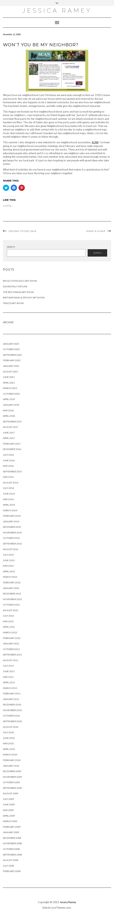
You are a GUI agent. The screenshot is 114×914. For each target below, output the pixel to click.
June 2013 (9, 560)
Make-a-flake (95, 231)
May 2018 (8, 410)
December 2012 (12, 593)
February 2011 (11, 693)
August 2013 (10, 549)
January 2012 (11, 643)
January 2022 (11, 365)
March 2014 (10, 510)
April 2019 (9, 399)
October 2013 (11, 538)
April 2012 (9, 626)
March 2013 (10, 576)
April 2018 (9, 415)
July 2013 (8, 554)
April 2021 (9, 382)
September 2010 (12, 721)
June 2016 (9, 460)
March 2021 (10, 388)
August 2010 (10, 726)
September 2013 (12, 543)
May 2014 (8, 499)
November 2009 (12, 776)
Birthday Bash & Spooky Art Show (24, 297)
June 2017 (9, 432)
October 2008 (11, 849)
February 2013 (11, 582)
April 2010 (9, 749)
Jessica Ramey (57, 10)
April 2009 (9, 815)
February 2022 (11, 360)
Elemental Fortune (15, 286)
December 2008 (12, 837)
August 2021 (10, 371)
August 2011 (10, 660)
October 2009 (11, 782)
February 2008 (11, 871)
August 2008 (10, 860)
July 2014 (8, 488)
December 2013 (12, 526)
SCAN (95, 142)
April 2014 (9, 504)
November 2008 (12, 843)
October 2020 (11, 393)
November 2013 (12, 532)
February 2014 (11, 515)
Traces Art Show (13, 303)
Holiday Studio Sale (23, 231)
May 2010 (8, 743)
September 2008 (12, 854)
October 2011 (11, 649)
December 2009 (12, 771)
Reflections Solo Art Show (20, 280)
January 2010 (11, 765)
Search (11, 247)
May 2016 (8, 465)
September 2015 (12, 471)
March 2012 (10, 632)
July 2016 (8, 454)
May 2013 (8, 565)
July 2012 (8, 615)
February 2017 (11, 443)
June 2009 (9, 804)
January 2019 (11, 404)
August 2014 (10, 482)
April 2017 (9, 438)
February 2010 (11, 760)
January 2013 (11, 588)
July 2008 (8, 865)
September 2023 (12, 354)
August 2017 (10, 427)
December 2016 (12, 449)
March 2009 (10, 821)
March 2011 (10, 688)
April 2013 (9, 571)
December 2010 (12, 704)
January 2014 (11, 521)
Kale (45, 907)
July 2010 (8, 732)
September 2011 (12, 654)
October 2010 (11, 715)
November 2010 (12, 710)
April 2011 (9, 682)
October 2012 (11, 604)
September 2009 (12, 787)
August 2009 (10, 793)
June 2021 (9, 377)
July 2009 (8, 799)
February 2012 (11, 638)
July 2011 (8, 665)
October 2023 (11, 349)
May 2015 (8, 476)
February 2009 (11, 826)
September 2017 (12, 421)
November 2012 (12, 599)
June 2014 (9, 493)
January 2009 (11, 832)
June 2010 (9, 738)
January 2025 (11, 343)
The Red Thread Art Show (18, 292)
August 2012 (10, 610)
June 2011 (9, 671)
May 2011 (8, 676)
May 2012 (8, 621)
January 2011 (11, 699)
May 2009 (8, 810)
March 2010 (10, 754)
